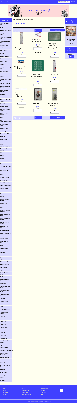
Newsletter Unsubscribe (26, 394)
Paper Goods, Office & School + (4, 227)
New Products (5, 392)
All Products (5, 394)
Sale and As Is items (4, 264)
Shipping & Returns (44, 388)
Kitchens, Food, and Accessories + (4, 171)
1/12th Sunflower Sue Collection (4, 24)
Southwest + (3, 283)
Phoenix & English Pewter (5, 233)
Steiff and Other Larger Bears (5, 287)
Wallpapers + (3, 362)
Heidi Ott (2, 155)
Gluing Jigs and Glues (5, 309)
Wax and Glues (3, 338)
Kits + (1, 174)
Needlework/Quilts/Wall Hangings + (5, 210)
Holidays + (2, 158)
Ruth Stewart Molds (4, 262)
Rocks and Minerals (4, 248)
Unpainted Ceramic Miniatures (4, 353)
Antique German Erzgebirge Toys (5, 37)
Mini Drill (36, 103)
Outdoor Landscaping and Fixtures (5, 219)
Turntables (3, 335)
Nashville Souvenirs (4, 203)
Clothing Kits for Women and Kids (5, 87)
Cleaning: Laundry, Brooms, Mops (5, 80)
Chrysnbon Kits (3, 74)
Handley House (38, 52)
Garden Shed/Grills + (4, 142)
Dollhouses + (3, 97)
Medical (1, 191)
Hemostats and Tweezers (4, 313)
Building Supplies (4, 301)
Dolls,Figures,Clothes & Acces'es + (5, 100)
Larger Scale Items (4, 180)
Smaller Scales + (3, 277)
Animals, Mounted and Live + (4, 33)
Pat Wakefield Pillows (4, 230)
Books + (2, 59)
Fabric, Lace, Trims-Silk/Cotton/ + (4, 114)
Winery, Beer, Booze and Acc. (5, 366)
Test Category (3, 375)
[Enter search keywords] (64, 2)
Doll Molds (2, 94)
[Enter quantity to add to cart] (21, 56)
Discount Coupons (25, 392)
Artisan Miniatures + (4, 45)
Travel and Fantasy (4, 347)
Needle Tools (3, 319)
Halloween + (2, 153)
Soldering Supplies (4, 330)
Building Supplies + (4, 61)
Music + (2, 196)
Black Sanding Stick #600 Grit (4, 295)
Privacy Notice (43, 392)
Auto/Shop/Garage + (4, 48)
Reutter (1, 245)
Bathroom (2, 53)
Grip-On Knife (53, 74)
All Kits (1, 27)
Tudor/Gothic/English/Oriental (6, 350)
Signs (1, 270)
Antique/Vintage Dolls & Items (5, 42)
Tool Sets (2, 332)
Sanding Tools (3, 327)
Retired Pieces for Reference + (4, 242)
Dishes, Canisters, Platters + (4, 91)
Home (2, 2)
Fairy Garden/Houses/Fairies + (5, 121)
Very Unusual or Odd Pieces (5, 360)
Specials (4, 390)
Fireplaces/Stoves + (4, 128)
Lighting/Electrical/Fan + (5, 185)
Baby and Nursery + (4, 50)
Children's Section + (4, 71)
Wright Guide (2, 369)
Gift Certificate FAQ (25, 390)
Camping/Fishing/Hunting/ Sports (5, 67)
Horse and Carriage (4, 163)
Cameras (2, 64)
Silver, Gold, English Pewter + (4, 273)
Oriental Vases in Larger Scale (5, 215)
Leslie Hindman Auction (5, 183)
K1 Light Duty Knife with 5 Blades (19, 94)
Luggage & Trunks (4, 188)
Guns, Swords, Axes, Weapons (4, 149)
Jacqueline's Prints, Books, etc (5, 167)
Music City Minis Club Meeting (4, 200)
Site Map (23, 388)
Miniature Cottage (35, 401)
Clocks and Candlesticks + (5, 83)
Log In (7, 2)
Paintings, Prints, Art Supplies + (4, 223)
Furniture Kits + (3, 139)
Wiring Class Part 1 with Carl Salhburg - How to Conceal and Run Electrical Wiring (71, 34)
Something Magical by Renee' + (4, 280)
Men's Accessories (4, 193)
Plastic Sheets (3, 324)
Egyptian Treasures (4, 106)
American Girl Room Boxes (5, 30)
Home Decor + (3, 161)
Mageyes (2, 316)
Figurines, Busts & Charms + (4, 125)
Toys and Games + (4, 345)
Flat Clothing (3, 131)
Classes (2, 76)
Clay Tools (2, 304)
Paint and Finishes (4, 321)
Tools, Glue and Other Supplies (21, 19)
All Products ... (3, 380)
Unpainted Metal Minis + (5, 357)
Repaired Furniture (4, 238)
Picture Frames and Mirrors (5, 236)
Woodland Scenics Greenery (4, 341)
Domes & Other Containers (5, 104)
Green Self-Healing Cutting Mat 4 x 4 (36, 76)
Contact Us (43, 390)
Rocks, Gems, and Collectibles (4, 251)
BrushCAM (2, 298)
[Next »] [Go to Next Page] (40, 30)
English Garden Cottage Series (5, 110)
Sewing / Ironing (3, 267)
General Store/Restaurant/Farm (5, 145)
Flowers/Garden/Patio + (5, 134)
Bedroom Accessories (4, 56)
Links (42, 394)
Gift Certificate (3, 372)
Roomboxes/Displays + (5, 255)
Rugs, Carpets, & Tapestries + (3, 258)
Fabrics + (2, 117)
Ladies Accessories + (4, 177)
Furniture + (2, 136)
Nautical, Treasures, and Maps (5, 206)
